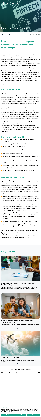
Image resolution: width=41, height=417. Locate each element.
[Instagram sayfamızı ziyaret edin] (9, 372)
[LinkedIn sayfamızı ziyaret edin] (31, 372)
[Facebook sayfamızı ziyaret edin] (16, 372)
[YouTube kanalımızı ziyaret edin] (39, 372)
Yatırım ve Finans (4, 290)
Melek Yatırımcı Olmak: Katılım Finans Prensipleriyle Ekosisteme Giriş (17, 284)
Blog (17, 3)
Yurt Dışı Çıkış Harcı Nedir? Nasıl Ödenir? (13, 358)
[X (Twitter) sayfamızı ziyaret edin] (24, 372)
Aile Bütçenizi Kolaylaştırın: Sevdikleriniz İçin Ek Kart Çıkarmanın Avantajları (17, 321)
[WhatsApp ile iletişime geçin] (2, 372)
